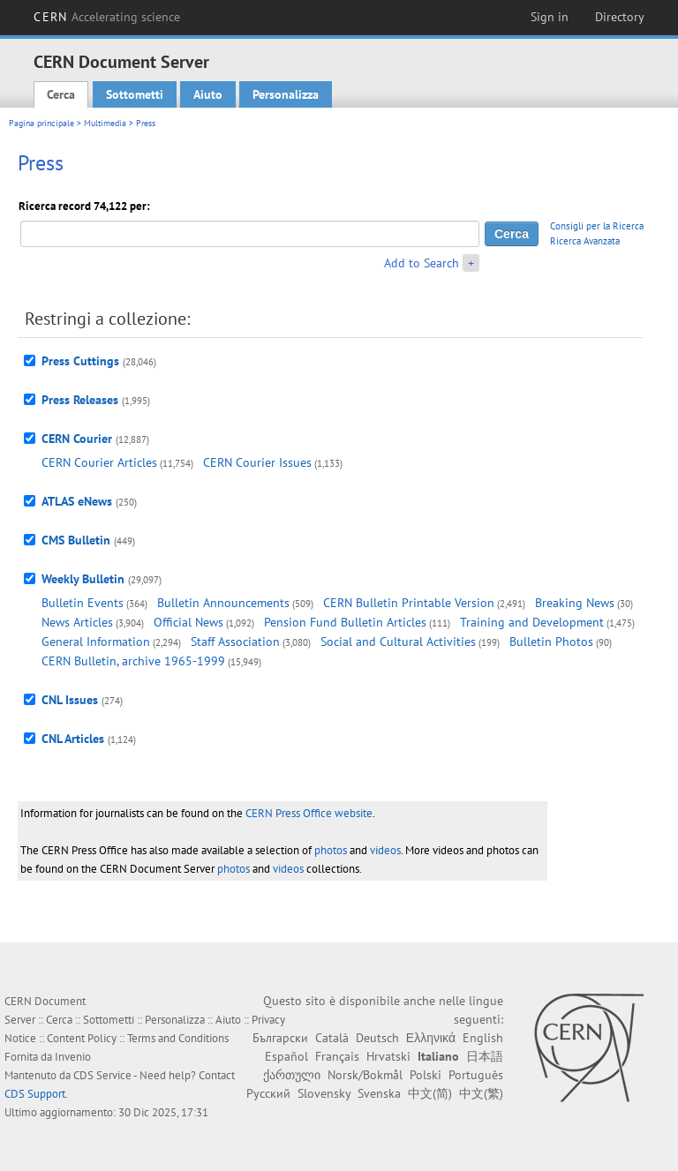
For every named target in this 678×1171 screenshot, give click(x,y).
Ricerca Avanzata (585, 241)
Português (475, 1075)
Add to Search (421, 263)
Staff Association (235, 641)
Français (337, 1056)
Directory (619, 17)
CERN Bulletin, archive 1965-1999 (133, 661)
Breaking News (574, 603)
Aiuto (207, 94)
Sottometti (134, 94)
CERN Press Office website (309, 813)
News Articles (77, 622)
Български (280, 1038)
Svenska (379, 1093)
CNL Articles (72, 739)
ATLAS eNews (76, 501)
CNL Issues (69, 700)
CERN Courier (76, 439)
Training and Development (532, 622)
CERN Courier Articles (99, 462)
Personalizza (285, 94)
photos (330, 850)
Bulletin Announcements (223, 603)
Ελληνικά (431, 1038)
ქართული (291, 1075)
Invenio (73, 1056)
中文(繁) (481, 1093)
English (483, 1038)
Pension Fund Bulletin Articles (345, 622)
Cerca (61, 94)
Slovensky (324, 1093)
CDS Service (102, 1075)
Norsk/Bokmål (365, 1075)
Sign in (550, 17)
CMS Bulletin (75, 540)
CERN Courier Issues (257, 462)
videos (385, 850)
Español (286, 1056)
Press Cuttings (80, 361)
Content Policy (82, 1038)
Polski (425, 1075)
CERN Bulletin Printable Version (408, 603)
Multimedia (105, 123)
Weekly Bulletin (82, 579)
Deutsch (377, 1038)
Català (332, 1038)
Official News (188, 622)
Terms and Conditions (178, 1038)
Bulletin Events (82, 603)
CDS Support (34, 1093)
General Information (95, 641)
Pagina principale (41, 123)
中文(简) (430, 1093)
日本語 (484, 1056)
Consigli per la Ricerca (597, 226)
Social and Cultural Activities (398, 641)
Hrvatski (388, 1056)
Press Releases (79, 400)
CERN (107, 17)
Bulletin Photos (551, 641)
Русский (268, 1093)
